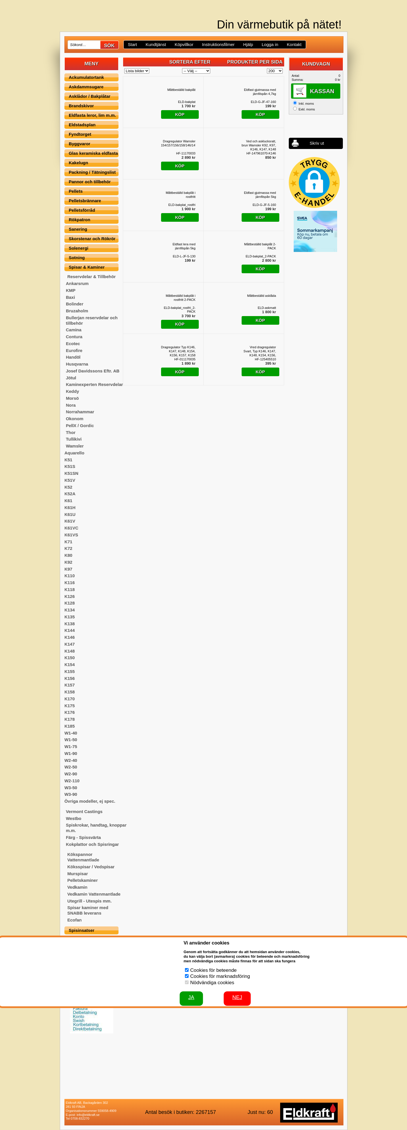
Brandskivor (81, 105)
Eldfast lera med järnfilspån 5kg (184, 246)
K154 (69, 664)
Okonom (74, 418)
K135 (69, 616)
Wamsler (75, 445)
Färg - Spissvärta (83, 837)
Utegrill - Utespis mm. (89, 900)
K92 (68, 562)
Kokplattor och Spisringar (92, 844)
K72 (68, 548)
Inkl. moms (306, 103)
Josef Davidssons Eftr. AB (92, 370)
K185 (69, 726)
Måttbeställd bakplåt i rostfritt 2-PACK (180, 297)
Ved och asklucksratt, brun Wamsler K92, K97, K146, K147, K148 (259, 145)
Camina (73, 329)
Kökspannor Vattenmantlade (83, 857)
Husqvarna (77, 364)
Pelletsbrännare (85, 200)
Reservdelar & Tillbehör (91, 276)
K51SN (71, 473)
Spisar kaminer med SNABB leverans (87, 910)
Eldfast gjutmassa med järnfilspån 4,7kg (260, 91)
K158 (69, 691)
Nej (237, 997)
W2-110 (72, 780)
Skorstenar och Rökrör (92, 238)
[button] (314, 182)
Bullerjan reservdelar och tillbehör (92, 320)
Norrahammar (80, 411)
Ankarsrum (77, 283)
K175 (69, 705)
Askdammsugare (86, 86)
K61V (69, 521)
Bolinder (74, 303)
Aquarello (74, 452)
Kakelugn (78, 162)
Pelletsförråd (82, 210)
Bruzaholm (77, 310)
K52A (69, 493)
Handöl (73, 357)
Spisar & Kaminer (87, 267)
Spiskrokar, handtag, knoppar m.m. (96, 828)
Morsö (72, 398)
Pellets (76, 191)
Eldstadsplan (82, 124)
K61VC (71, 527)
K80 (68, 555)
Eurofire (74, 350)
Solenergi (78, 248)
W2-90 (70, 773)
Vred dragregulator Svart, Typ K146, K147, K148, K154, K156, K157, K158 (260, 351)
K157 (69, 684)
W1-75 (70, 746)
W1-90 (70, 753)
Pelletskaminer (82, 880)
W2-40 (70, 760)
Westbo (73, 818)
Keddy (72, 391)
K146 (69, 637)
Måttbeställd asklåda (261, 295)
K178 (69, 719)
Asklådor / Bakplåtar (89, 96)
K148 (69, 651)
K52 (68, 487)
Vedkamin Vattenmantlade (94, 894)
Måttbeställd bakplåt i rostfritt (180, 194)
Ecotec (73, 343)
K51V (69, 480)
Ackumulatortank (86, 77)
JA (191, 997)
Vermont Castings (84, 811)
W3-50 (70, 787)
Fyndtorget (80, 134)
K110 (69, 575)
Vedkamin (77, 887)
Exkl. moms (307, 109)
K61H (69, 507)
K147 (69, 644)
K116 (69, 582)
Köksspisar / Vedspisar (90, 866)
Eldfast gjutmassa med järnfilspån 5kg (260, 194)
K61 (68, 500)
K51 (68, 459)
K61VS (71, 534)
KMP (70, 290)
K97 (68, 569)
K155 (69, 671)
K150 (69, 657)
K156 (69, 678)
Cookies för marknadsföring (220, 976)
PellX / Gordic (80, 425)
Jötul (71, 377)
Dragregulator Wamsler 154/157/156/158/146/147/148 (178, 143)
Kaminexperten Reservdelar (94, 384)
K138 (69, 623)
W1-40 (70, 733)
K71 (68, 541)
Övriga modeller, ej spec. (89, 801)
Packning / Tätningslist (92, 172)
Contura (74, 336)
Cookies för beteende (213, 970)
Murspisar (77, 873)
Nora (71, 405)
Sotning (77, 257)
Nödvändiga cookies (212, 982)
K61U (69, 514)
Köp (180, 114)
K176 (69, 712)
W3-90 (70, 794)
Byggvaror (79, 143)
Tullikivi (74, 439)
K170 (69, 698)
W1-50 (70, 739)
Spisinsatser (81, 930)
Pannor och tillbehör (90, 181)
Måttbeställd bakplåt (181, 89)
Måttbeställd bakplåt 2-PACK (260, 246)
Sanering (78, 229)
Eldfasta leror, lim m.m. (92, 115)
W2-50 (70, 766)
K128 (69, 603)
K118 (69, 589)
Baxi (70, 297)
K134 (69, 609)
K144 (69, 630)
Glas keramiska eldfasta (93, 153)
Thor (70, 432)
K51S (69, 466)
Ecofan (74, 919)
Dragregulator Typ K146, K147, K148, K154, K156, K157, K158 (178, 351)
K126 (69, 596)
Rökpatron (79, 219)
